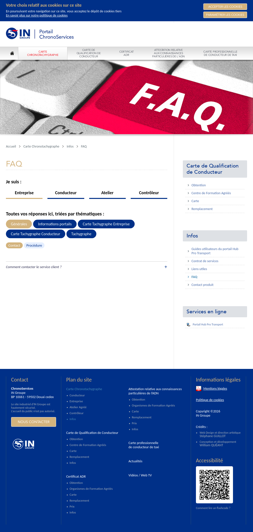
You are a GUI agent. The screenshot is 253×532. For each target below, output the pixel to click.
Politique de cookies (210, 400)
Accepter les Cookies (225, 6)
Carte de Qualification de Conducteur (213, 169)
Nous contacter (34, 422)
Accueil (11, 146)
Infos (192, 236)
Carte (195, 201)
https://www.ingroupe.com (33, 444)
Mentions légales (215, 388)
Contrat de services (204, 261)
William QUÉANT (211, 445)
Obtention (198, 185)
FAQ (194, 277)
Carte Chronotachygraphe (41, 146)
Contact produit (202, 285)
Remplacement (202, 209)
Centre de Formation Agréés (211, 193)
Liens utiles (199, 269)
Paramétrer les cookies (225, 15)
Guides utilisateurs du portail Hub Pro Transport (214, 251)
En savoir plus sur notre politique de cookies (37, 15)
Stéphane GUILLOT (213, 436)
